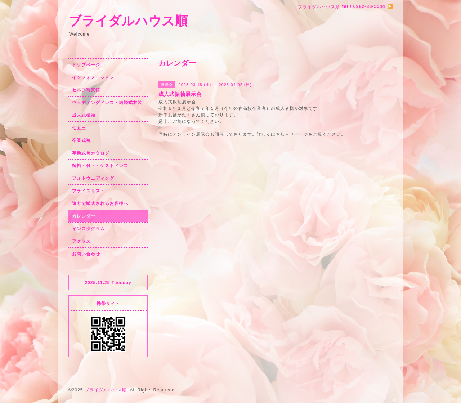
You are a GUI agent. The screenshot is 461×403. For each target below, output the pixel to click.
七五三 (79, 127)
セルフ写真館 (86, 90)
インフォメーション (93, 77)
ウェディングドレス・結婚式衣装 (107, 102)
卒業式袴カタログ (90, 153)
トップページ (86, 64)
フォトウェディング (93, 178)
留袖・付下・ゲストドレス (100, 165)
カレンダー (83, 216)
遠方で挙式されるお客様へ (100, 203)
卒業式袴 (81, 140)
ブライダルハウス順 (128, 21)
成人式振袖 (83, 115)
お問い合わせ (86, 253)
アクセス (81, 241)
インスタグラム (88, 228)
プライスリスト (88, 190)
